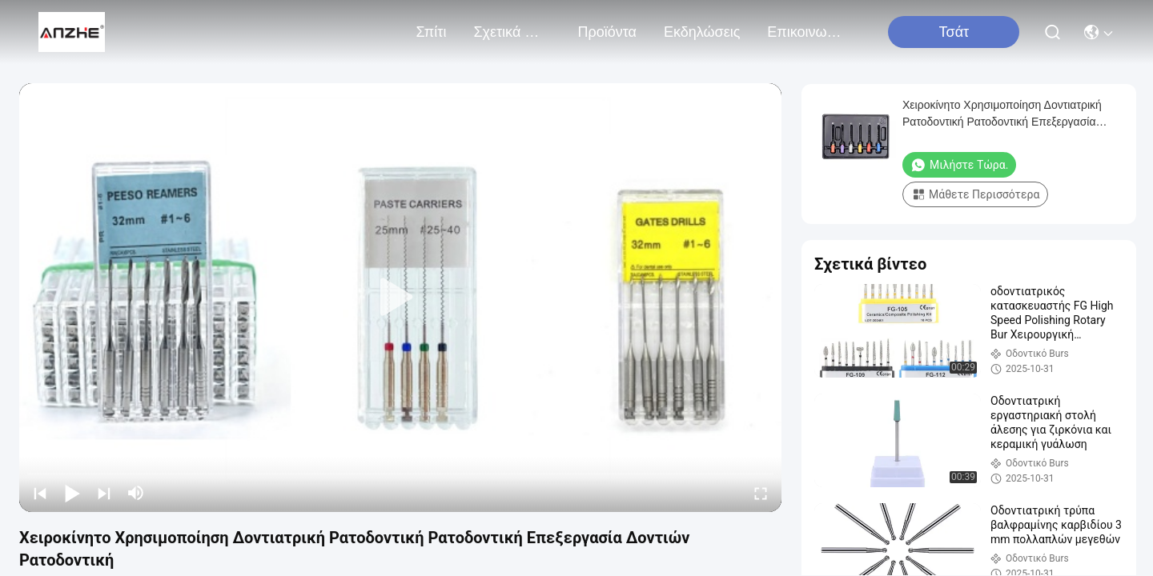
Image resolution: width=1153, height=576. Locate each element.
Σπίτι (431, 32)
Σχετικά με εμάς (511, 32)
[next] (104, 493)
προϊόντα (607, 32)
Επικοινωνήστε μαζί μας (805, 32)
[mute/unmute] (136, 493)
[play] (400, 298)
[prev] (40, 493)
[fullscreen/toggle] (761, 493)
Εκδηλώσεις (702, 32)
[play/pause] (72, 493)
